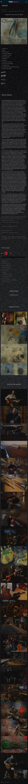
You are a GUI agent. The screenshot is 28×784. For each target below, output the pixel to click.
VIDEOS (15, 14)
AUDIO (13, 14)
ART (18, 14)
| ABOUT (9, 14)
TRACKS (6, 14)
